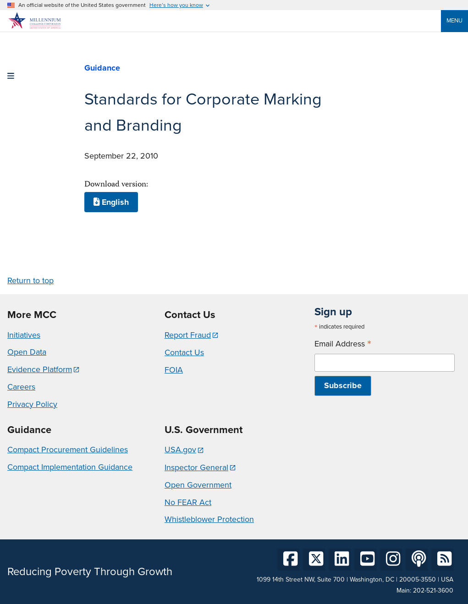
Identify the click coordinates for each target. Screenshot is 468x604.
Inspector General (196, 467)
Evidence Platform (39, 369)
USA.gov (180, 450)
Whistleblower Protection (209, 519)
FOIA (174, 370)
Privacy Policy (32, 404)
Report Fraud (188, 335)
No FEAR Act (188, 502)
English (111, 202)
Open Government (198, 485)
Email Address (342, 343)
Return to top (30, 280)
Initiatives (23, 335)
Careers (21, 387)
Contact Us (184, 352)
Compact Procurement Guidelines (67, 450)
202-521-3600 (433, 590)
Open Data (26, 352)
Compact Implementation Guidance (69, 467)
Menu (454, 20)
